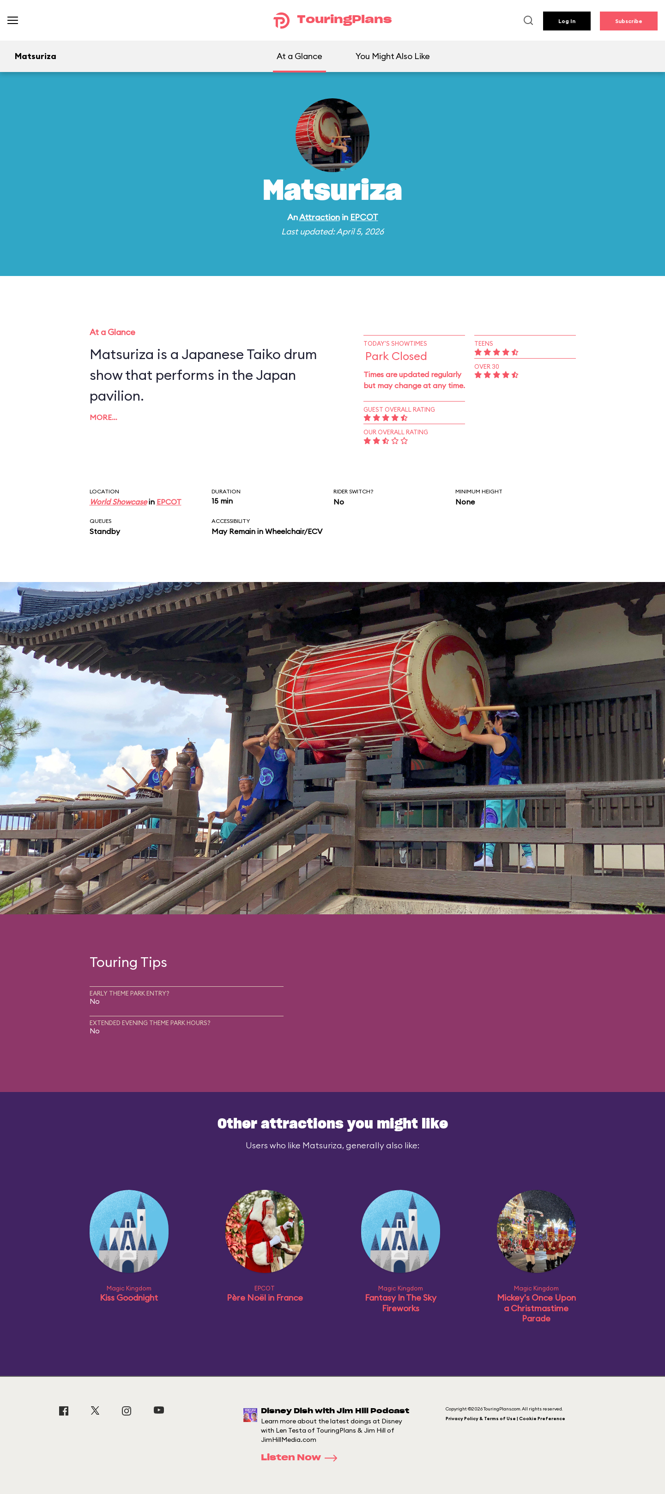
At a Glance (299, 56)
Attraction (319, 217)
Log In (566, 21)
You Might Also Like (393, 56)
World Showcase (118, 501)
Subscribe (628, 21)
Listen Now (302, 1458)
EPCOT (364, 217)
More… (103, 417)
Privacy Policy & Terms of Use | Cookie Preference (505, 1419)
